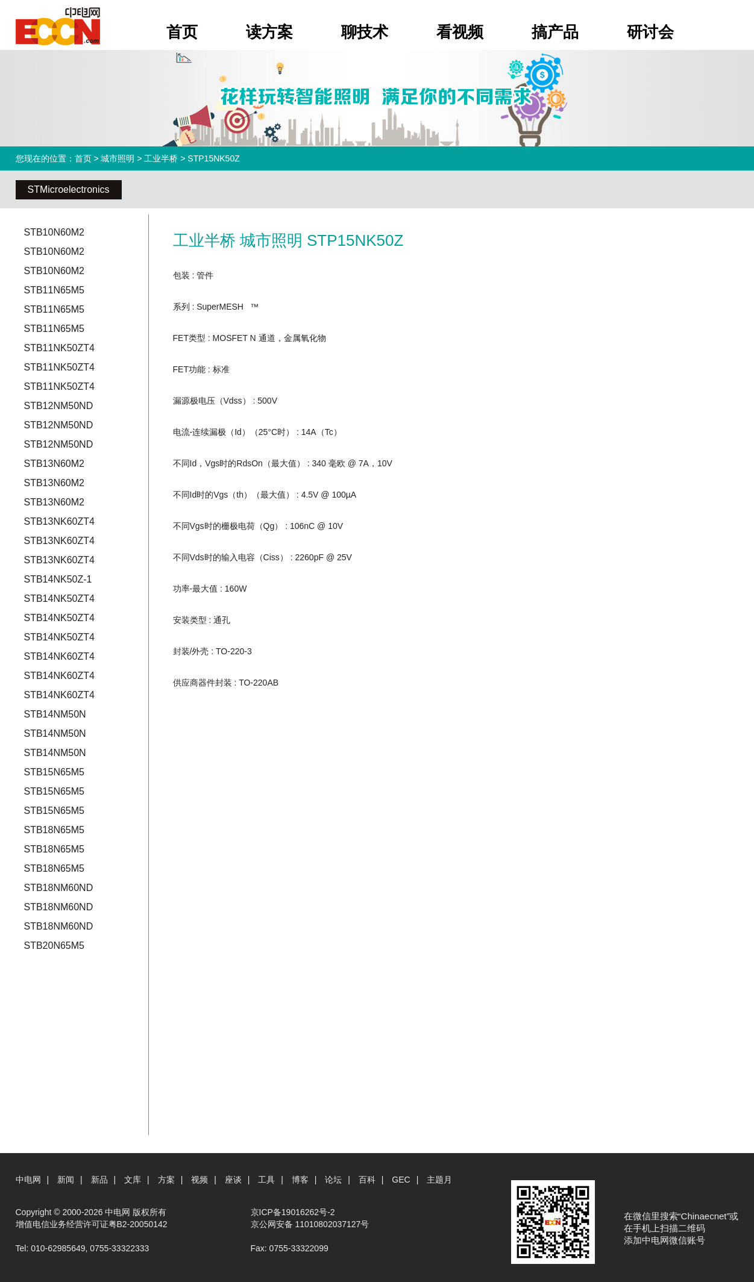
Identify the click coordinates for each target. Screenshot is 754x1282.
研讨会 (650, 32)
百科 (367, 1179)
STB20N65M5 (54, 945)
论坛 (333, 1179)
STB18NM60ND (58, 888)
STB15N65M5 (54, 772)
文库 (132, 1179)
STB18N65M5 (54, 830)
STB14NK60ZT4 (59, 656)
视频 (199, 1179)
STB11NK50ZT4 (59, 348)
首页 (182, 32)
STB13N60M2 (54, 463)
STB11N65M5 (54, 290)
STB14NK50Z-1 (58, 579)
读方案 (269, 32)
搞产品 (555, 32)
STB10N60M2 (54, 232)
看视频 (459, 32)
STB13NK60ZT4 (59, 521)
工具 (266, 1179)
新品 (99, 1179)
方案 (166, 1179)
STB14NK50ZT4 (59, 598)
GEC (401, 1179)
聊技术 (364, 32)
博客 (300, 1179)
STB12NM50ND (58, 406)
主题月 (439, 1179)
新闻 (65, 1179)
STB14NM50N (55, 714)
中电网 (28, 1179)
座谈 (233, 1179)
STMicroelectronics (69, 189)
